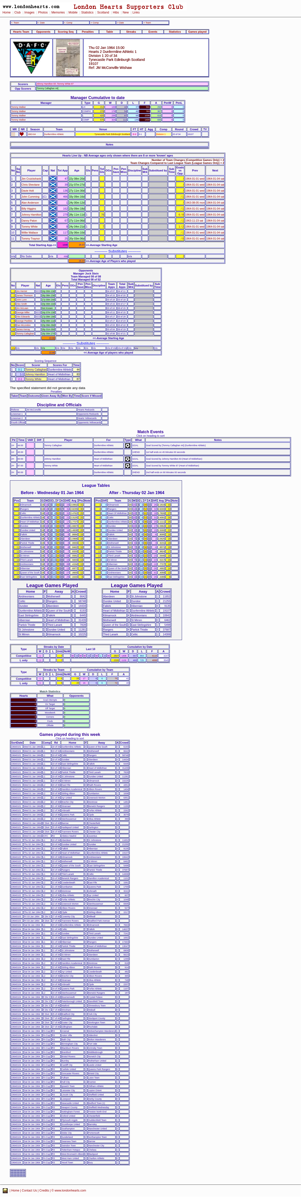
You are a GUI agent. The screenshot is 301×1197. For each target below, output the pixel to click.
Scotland (103, 12)
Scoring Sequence (45, 360)
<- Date (41, 22)
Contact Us (29, 1190)
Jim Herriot (21, 291)
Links (136, 12)
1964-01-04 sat (215, 178)
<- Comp (68, 22)
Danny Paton (29, 220)
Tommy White (29, 226)
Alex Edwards (23, 316)
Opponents (43, 31)
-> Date (120, 22)
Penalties (88, 31)
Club (17, 12)
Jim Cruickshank (31, 178)
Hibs (116, 12)
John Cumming (30, 196)
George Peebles (24, 321)
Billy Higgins (28, 208)
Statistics (87, 12)
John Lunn (21, 299)
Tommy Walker (18, 107)
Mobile (72, 12)
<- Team (15, 22)
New (126, 12)
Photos (43, 12)
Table (109, 31)
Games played (197, 31)
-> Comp (94, 22)
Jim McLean (22, 308)
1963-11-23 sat (194, 220)
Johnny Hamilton (31, 214)
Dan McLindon (23, 325)
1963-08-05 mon (195, 202)
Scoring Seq (65, 31)
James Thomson (24, 295)
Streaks (131, 31)
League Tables (96, 485)
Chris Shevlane (30, 184)
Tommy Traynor (30, 238)
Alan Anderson (30, 202)
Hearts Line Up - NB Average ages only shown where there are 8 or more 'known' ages (117, 155)
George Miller (23, 312)
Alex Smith (21, 304)
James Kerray (23, 329)
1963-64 (32, 134)
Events (152, 31)
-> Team (147, 22)
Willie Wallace (29, 232)
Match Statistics (50, 691)
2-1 (134, 134)
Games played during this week (69, 734)
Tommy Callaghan (25, 333)
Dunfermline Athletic (54, 134)
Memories (58, 12)
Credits (44, 1190)
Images (29, 12)
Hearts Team (21, 31)
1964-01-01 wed (194, 178)
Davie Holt (27, 190)
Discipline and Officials (59, 404)
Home (6, 12)
